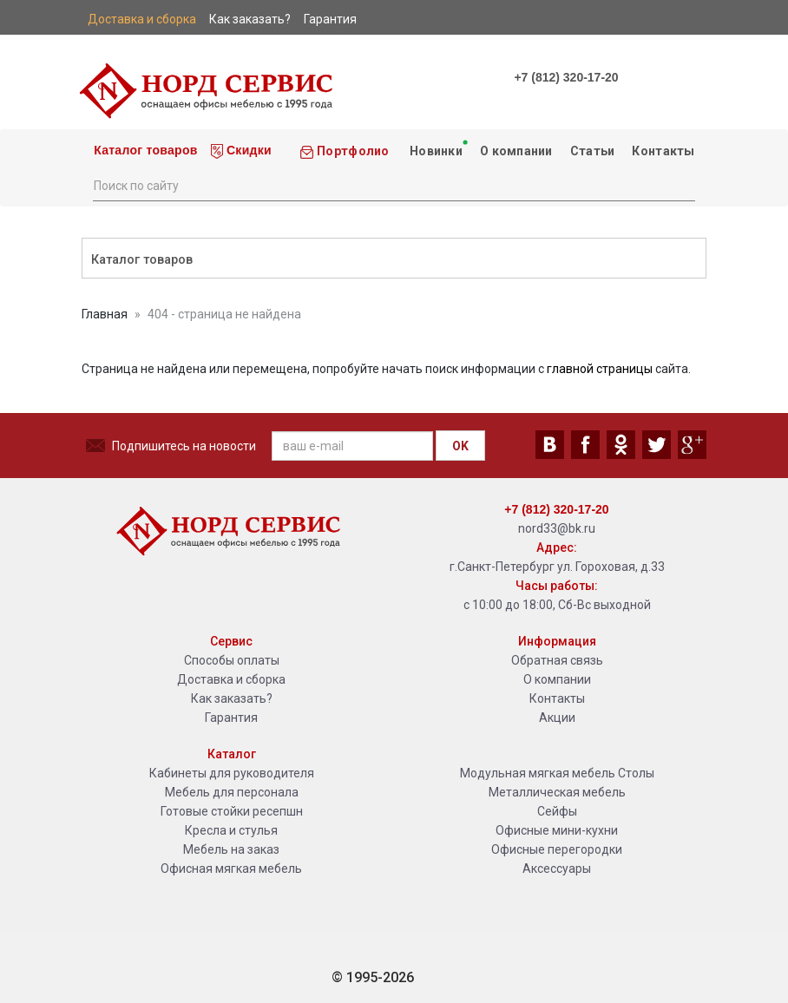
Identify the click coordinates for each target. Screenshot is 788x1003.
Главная (105, 314)
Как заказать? (232, 698)
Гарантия (231, 717)
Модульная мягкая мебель (537, 773)
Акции (557, 717)
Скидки (241, 151)
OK (460, 446)
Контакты (663, 151)
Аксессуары (556, 868)
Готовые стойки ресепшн (232, 811)
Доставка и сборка (231, 679)
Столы (636, 773)
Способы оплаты (231, 660)
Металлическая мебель (557, 792)
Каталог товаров (144, 150)
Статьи (592, 151)
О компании (516, 151)
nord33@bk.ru (556, 528)
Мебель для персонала (232, 792)
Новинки (437, 148)
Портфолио (344, 151)
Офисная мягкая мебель (231, 868)
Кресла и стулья (231, 830)
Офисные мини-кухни (557, 830)
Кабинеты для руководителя (231, 773)
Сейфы (557, 811)
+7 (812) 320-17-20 (566, 77)
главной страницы (600, 369)
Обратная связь (557, 660)
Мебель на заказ (231, 849)
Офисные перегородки (556, 849)
